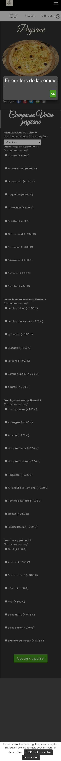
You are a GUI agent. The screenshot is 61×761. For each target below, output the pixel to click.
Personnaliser (31, 757)
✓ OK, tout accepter (38, 752)
